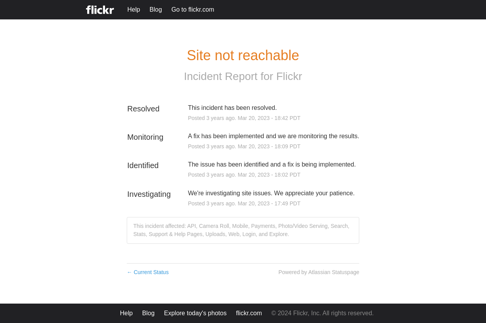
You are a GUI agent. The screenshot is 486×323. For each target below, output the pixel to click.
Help (133, 9)
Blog (156, 9)
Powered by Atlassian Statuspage (318, 272)
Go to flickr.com (192, 9)
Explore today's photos (195, 313)
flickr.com (249, 313)
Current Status (148, 272)
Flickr (289, 76)
